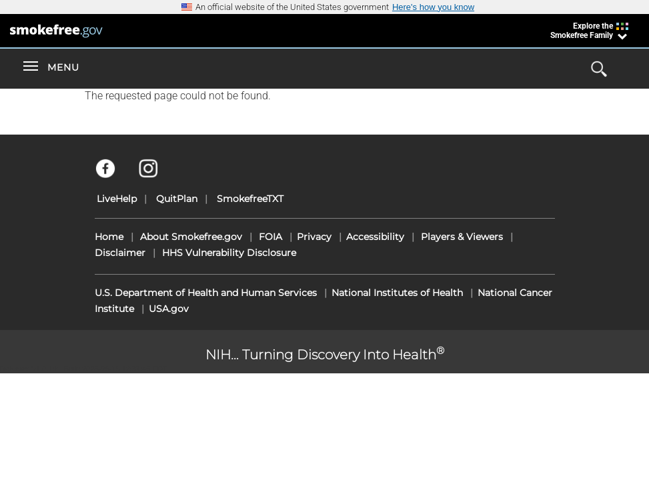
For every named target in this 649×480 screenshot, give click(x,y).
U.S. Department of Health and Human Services (206, 293)
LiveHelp (117, 199)
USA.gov (169, 309)
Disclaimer (120, 253)
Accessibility (375, 237)
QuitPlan (176, 199)
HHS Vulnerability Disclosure (229, 253)
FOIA (270, 237)
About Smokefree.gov (191, 237)
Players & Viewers (462, 237)
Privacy (314, 237)
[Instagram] (155, 175)
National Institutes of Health (397, 293)
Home (109, 237)
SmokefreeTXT (250, 199)
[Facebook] (113, 175)
